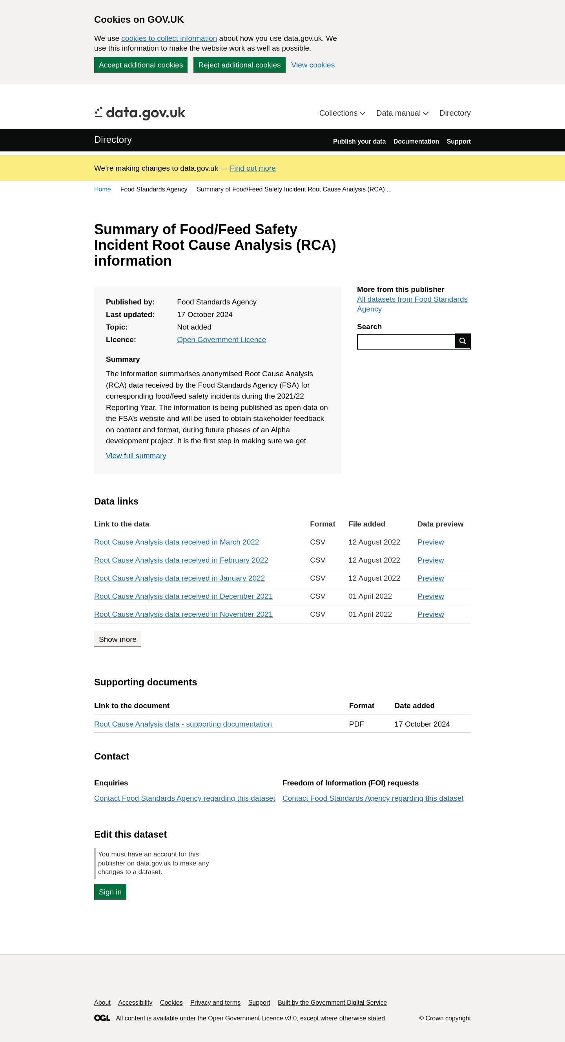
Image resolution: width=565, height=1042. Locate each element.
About (102, 1002)
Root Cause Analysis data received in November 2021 (183, 614)
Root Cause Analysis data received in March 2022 (176, 542)
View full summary (136, 456)
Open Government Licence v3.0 (252, 1018)
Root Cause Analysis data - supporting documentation (183, 724)
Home (102, 189)
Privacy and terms (215, 1002)
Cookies (171, 1002)
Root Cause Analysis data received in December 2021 (183, 596)
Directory (455, 113)
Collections (339, 113)
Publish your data (359, 141)
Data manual (399, 113)
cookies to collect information (169, 38)
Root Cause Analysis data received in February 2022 (181, 560)
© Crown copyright (445, 1018)
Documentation (416, 141)
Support (459, 141)
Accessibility (135, 1002)
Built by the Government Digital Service (332, 1002)
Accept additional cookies (141, 65)
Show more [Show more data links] (118, 639)
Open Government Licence (221, 339)
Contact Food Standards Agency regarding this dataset (184, 798)
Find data (463, 340)
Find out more (253, 168)
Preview (430, 542)
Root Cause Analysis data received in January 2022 (179, 578)
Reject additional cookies (239, 65)
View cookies (313, 65)
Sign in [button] (110, 892)
